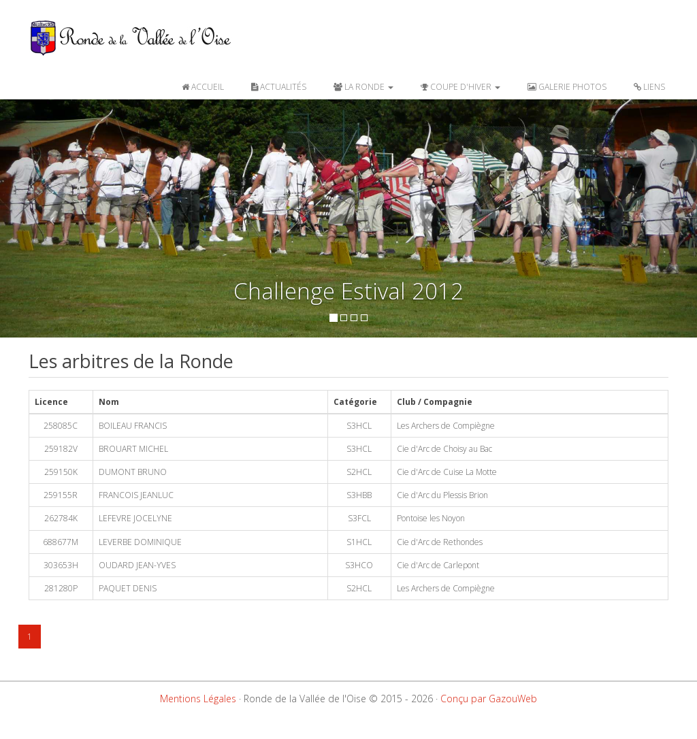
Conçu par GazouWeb (488, 698)
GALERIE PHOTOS (567, 87)
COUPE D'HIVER (460, 87)
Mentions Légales (198, 698)
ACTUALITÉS (278, 87)
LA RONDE (363, 87)
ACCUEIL (203, 87)
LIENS (649, 87)
